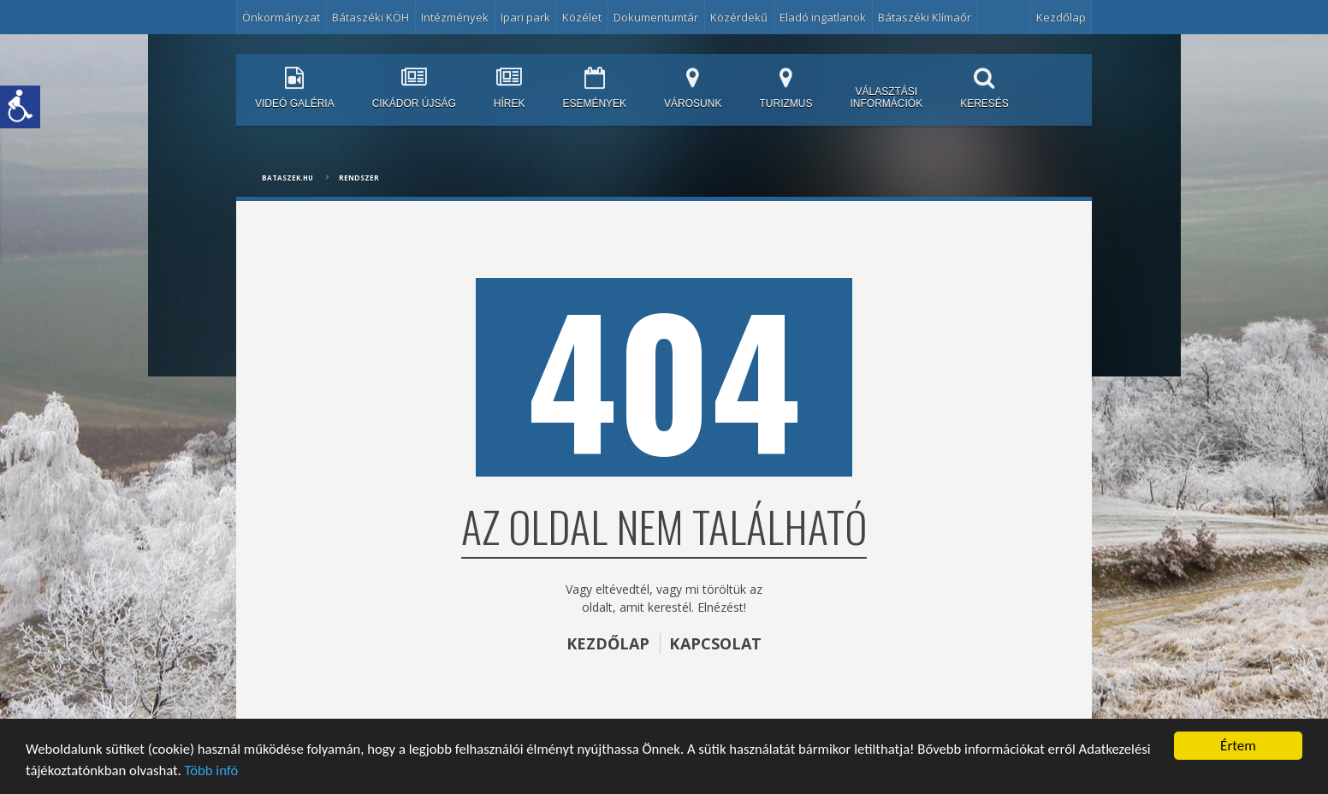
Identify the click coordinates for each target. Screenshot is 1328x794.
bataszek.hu (287, 177)
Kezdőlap (1061, 17)
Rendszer (359, 177)
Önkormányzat (281, 17)
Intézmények (455, 17)
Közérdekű (739, 17)
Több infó (291, 770)
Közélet (582, 17)
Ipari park (525, 17)
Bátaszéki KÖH (370, 17)
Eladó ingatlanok (823, 17)
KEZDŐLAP (607, 643)
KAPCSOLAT (715, 643)
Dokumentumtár (656, 17)
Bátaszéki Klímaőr (924, 17)
